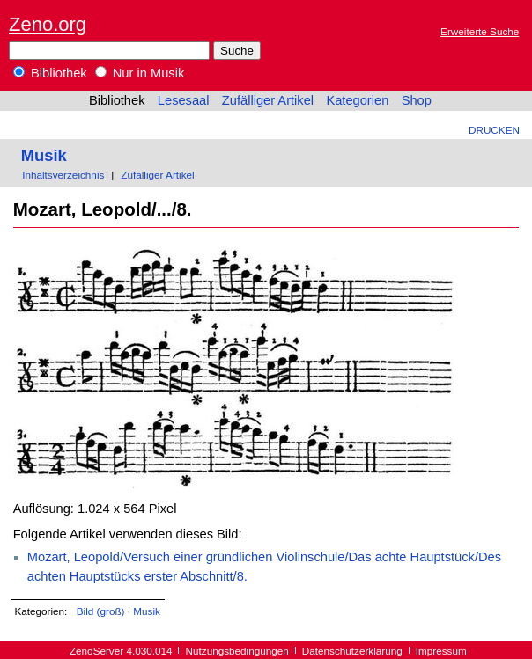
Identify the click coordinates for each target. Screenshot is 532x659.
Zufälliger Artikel (268, 100)
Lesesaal (184, 100)
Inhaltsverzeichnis (63, 174)
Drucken (494, 129)
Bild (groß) (101, 611)
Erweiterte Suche (479, 31)
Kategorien (357, 100)
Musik (44, 155)
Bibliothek (50, 73)
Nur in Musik (140, 73)
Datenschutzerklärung (352, 650)
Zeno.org (47, 24)
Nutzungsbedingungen (237, 650)
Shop (417, 100)
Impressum (441, 650)
